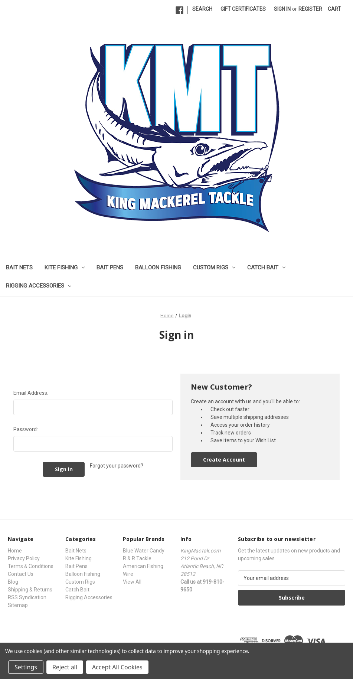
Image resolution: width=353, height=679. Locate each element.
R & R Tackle (137, 558)
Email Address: (30, 393)
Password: (25, 429)
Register (310, 9)
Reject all (64, 667)
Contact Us (20, 574)
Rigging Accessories (38, 285)
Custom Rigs (214, 267)
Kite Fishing (65, 267)
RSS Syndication (27, 597)
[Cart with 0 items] (334, 9)
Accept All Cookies (117, 667)
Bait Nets (19, 267)
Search (202, 9)
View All (132, 582)
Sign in (282, 9)
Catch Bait (266, 267)
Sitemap (18, 605)
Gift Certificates (243, 9)
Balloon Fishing (158, 267)
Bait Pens (110, 267)
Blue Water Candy (143, 551)
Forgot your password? (116, 466)
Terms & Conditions (30, 566)
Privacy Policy (24, 558)
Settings (25, 667)
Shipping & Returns (30, 590)
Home (15, 551)
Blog (13, 582)
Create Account (224, 459)
